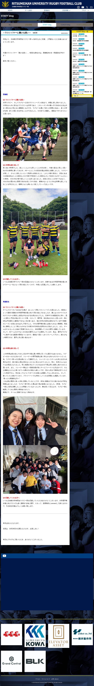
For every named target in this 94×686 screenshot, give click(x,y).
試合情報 (65, 10)
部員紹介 (47, 10)
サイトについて (46, 679)
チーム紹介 (28, 10)
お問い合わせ (55, 679)
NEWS (10, 10)
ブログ (84, 10)
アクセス (37, 679)
